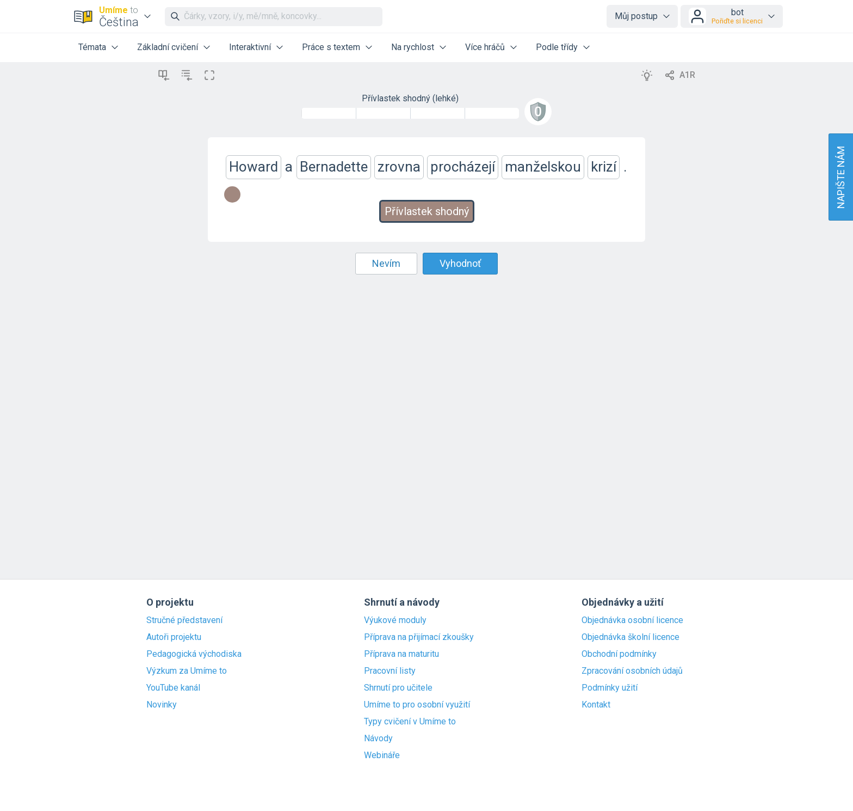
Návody (378, 738)
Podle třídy (557, 47)
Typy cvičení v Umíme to (410, 722)
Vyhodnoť (460, 263)
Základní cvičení (167, 47)
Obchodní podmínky (619, 654)
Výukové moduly (395, 620)
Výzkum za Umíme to (186, 671)
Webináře (382, 755)
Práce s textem (331, 47)
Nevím (386, 263)
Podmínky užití (610, 688)
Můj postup (636, 16)
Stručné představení (184, 620)
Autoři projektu (173, 637)
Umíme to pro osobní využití (417, 705)
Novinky (161, 705)
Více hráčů (485, 47)
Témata (92, 47)
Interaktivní (250, 47)
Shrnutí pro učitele (398, 688)
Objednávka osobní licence (632, 620)
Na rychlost (412, 47)
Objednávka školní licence (630, 637)
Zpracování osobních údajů (632, 671)
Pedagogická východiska (194, 654)
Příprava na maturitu (401, 654)
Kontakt (596, 705)
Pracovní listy (390, 671)
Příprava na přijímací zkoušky (419, 637)
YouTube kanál (173, 688)
